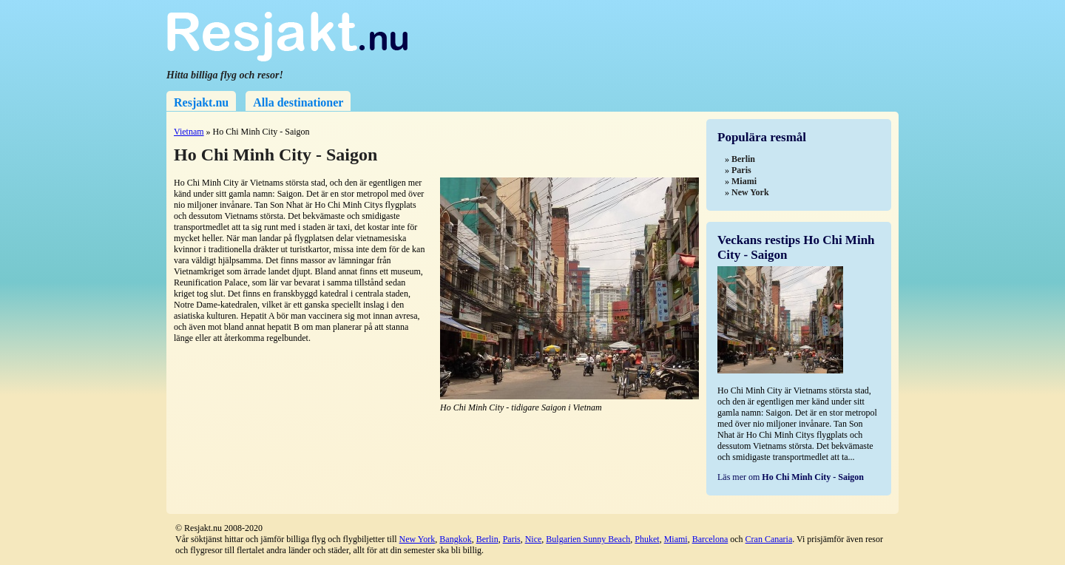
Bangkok (455, 539)
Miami (676, 539)
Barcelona (710, 539)
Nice (533, 539)
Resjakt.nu (201, 102)
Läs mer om (790, 477)
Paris (512, 539)
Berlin (487, 539)
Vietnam (189, 131)
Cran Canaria (769, 539)
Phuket (647, 539)
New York (417, 539)
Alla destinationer (298, 102)
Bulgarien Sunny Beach (588, 539)
